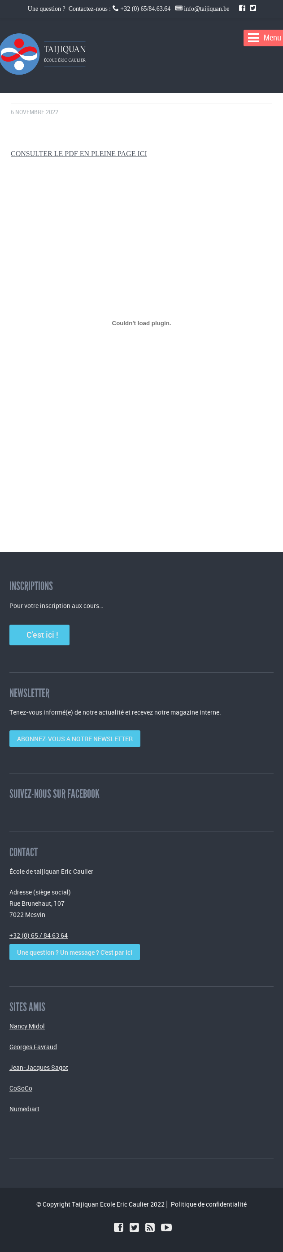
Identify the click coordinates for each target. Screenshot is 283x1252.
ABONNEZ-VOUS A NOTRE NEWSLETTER (75, 738)
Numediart (24, 1108)
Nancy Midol (27, 1026)
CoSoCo (20, 1088)
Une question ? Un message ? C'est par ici (74, 952)
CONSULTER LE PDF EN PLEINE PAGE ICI (79, 153)
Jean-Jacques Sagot (38, 1067)
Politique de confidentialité (209, 1204)
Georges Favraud (33, 1046)
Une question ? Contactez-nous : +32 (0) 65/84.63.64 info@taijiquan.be (129, 8)
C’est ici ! (39, 634)
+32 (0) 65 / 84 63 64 (38, 935)
